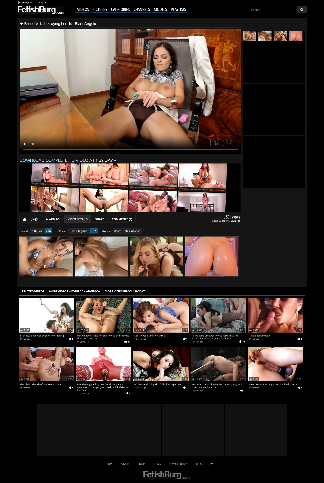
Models (160, 9)
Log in (42, 2)
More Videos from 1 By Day (125, 291)
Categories (120, 9)
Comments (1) (122, 219)
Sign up (125, 464)
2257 (211, 464)
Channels (141, 9)
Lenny (225, 220)
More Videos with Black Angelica (74, 291)
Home (110, 464)
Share (99, 219)
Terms (157, 464)
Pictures (99, 9)
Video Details (78, 219)
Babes (117, 231)
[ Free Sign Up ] (26, 2)
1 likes (33, 218)
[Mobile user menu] (126, 9)
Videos (82, 9)
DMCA (197, 464)
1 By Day (37, 231)
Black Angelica (79, 231)
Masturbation (132, 231)
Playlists (178, 9)
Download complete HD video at (66, 160)
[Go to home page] (40, 10)
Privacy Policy (177, 464)
